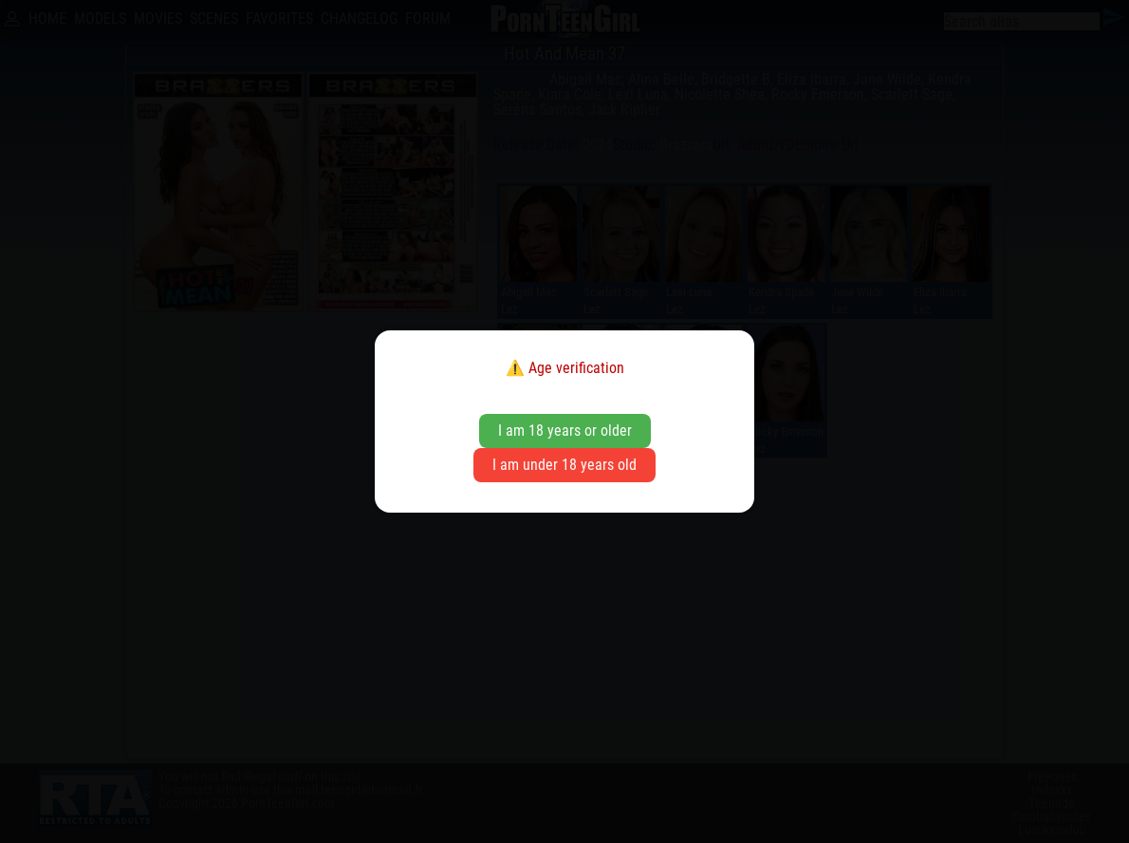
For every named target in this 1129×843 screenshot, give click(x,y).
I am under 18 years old (564, 465)
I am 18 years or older (565, 431)
